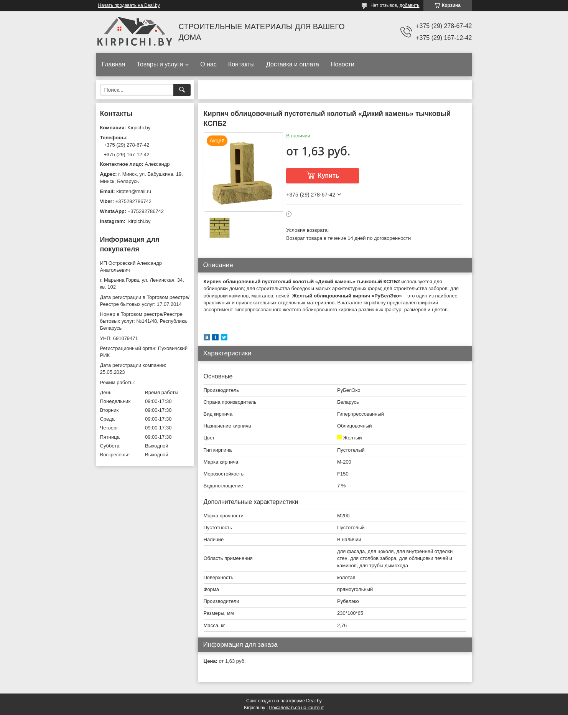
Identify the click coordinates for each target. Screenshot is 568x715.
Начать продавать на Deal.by (129, 5)
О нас (208, 64)
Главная (113, 64)
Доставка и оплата (292, 64)
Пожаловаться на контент (296, 707)
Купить (328, 175)
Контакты (241, 64)
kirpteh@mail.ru (133, 191)
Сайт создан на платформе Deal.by (284, 700)
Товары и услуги (160, 64)
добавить (410, 5)
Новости (342, 64)
